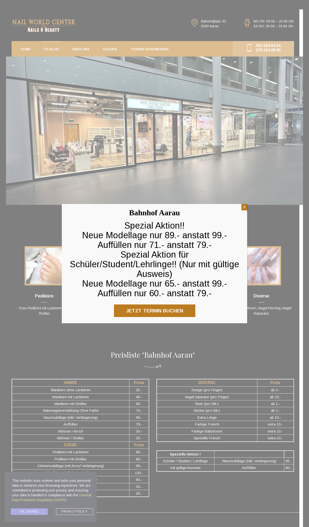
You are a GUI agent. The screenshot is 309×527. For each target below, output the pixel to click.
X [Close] (244, 207)
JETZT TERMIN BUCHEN (154, 310)
